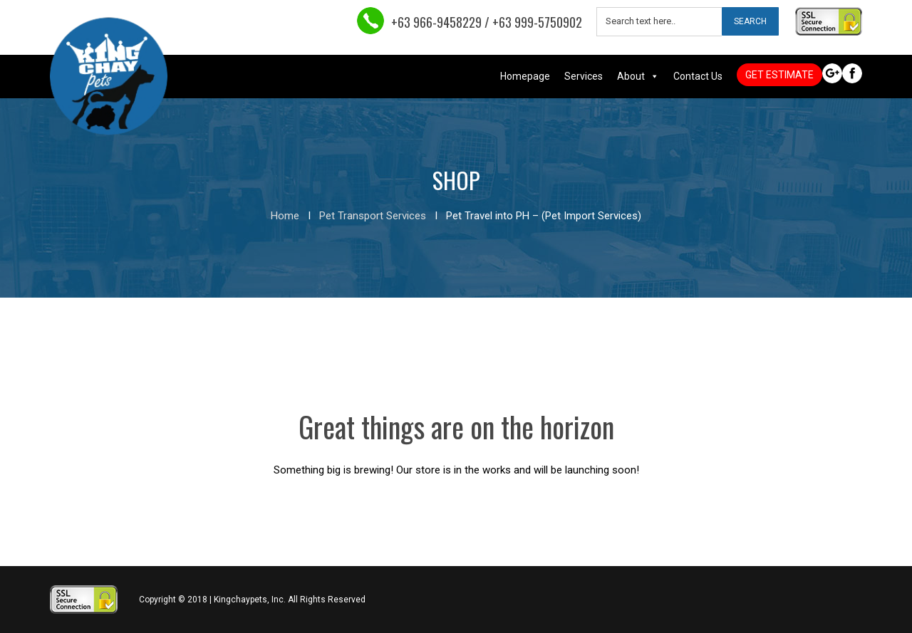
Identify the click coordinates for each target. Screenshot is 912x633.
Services (583, 76)
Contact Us (697, 76)
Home (285, 215)
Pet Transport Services (372, 215)
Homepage (525, 76)
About (631, 76)
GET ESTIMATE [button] (779, 74)
